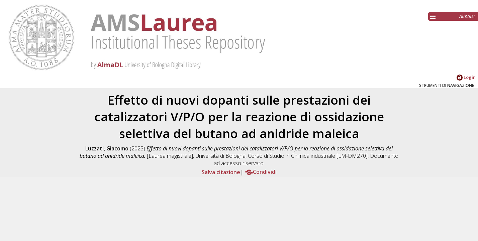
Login (466, 77)
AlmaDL (467, 16)
